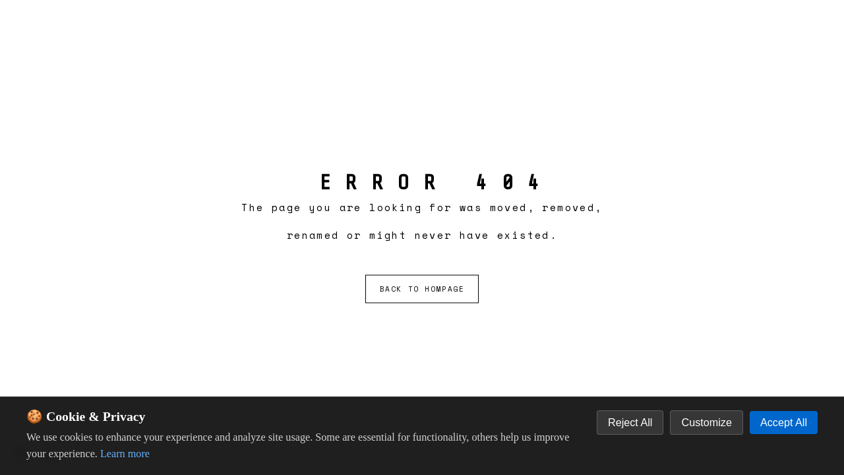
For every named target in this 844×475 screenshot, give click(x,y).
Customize (706, 422)
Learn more (125, 454)
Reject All (630, 422)
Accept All (783, 422)
